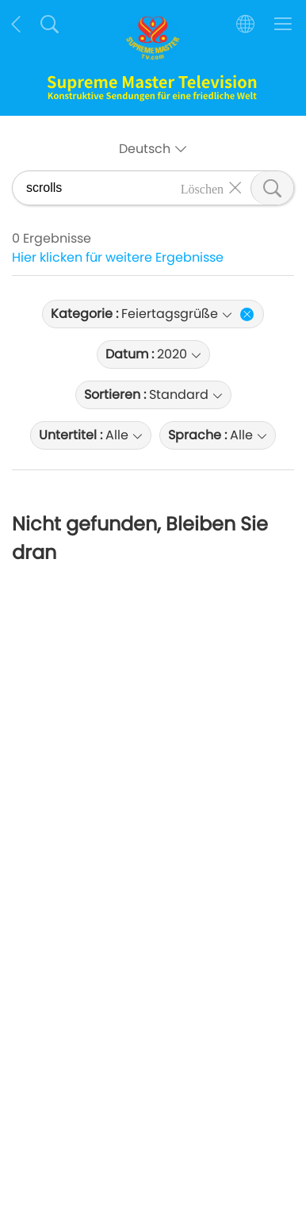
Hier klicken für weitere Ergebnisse (118, 257)
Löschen (202, 188)
